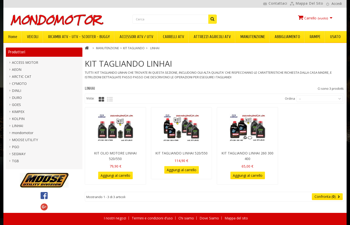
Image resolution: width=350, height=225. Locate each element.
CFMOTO (19, 83)
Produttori (16, 52)
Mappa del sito (309, 3)
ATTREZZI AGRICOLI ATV (212, 36)
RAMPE (315, 36)
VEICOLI (32, 36)
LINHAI (17, 125)
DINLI (16, 90)
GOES (16, 104)
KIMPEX (18, 111)
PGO (15, 147)
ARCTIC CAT (21, 76)
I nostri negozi (115, 218)
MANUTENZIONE (252, 36)
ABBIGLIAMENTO (287, 36)
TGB (15, 161)
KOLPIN (18, 118)
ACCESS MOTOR (25, 62)
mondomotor (22, 132)
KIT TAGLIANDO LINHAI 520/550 (181, 153)
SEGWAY (19, 154)
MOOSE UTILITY (25, 139)
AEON (16, 69)
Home (12, 36)
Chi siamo (186, 218)
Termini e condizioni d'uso (153, 218)
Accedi (337, 3)
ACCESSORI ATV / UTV (136, 36)
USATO (335, 36)
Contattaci (278, 3)
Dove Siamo (210, 218)
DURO (17, 97)
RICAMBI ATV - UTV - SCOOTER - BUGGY (79, 36)
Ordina (290, 98)
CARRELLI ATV (173, 36)
